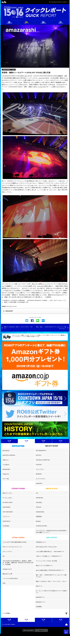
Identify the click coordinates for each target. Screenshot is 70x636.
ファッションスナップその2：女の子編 (46, 561)
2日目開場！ (39, 606)
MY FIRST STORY (7, 502)
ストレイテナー (40, 469)
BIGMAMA (38, 474)
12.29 (26, 441)
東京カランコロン (7, 493)
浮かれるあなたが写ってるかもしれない (46, 546)
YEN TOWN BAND (8, 512)
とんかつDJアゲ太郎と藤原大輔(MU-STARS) (14, 542)
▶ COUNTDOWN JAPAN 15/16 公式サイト (58, 2)
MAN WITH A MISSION (9, 455)
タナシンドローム (7, 551)
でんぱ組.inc (6, 464)
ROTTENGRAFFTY (41, 450)
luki (3, 556)
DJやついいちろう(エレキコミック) (12, 546)
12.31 (60, 441)
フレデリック (6, 516)
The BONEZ (6, 526)
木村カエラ (6, 460)
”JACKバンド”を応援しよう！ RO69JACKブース (49, 556)
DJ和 (4, 583)
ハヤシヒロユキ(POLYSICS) (10, 578)
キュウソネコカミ (40, 478)
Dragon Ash (6, 474)
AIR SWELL (39, 502)
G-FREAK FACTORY (41, 526)
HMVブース (39, 586)
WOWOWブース (40, 597)
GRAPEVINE (39, 497)
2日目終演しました (41, 542)
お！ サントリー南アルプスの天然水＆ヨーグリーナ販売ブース (51, 591)
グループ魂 (6, 478)
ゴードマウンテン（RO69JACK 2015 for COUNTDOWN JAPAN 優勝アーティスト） (51, 531)
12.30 (43, 441)
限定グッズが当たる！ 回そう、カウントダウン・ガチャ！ (51, 581)
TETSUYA (38, 507)
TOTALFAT (39, 464)
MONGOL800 (6, 469)
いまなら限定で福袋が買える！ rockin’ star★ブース (50, 551)
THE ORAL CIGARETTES (43, 460)
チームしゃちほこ (7, 497)
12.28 (9, 441)
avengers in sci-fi (7, 569)
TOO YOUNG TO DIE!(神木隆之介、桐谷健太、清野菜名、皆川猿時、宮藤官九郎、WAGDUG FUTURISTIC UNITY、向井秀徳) (18, 562)
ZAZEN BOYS (6, 521)
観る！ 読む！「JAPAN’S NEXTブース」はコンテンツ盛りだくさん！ (51, 575)
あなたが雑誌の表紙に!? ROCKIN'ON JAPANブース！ (50, 570)
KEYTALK (38, 455)
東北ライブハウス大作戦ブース (44, 565)
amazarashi (39, 483)
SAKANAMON (6, 507)
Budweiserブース (40, 602)
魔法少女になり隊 (7, 574)
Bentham (38, 521)
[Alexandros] (6, 450)
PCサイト (41, 630)
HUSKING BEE (40, 512)
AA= (37, 493)
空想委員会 (39, 516)
